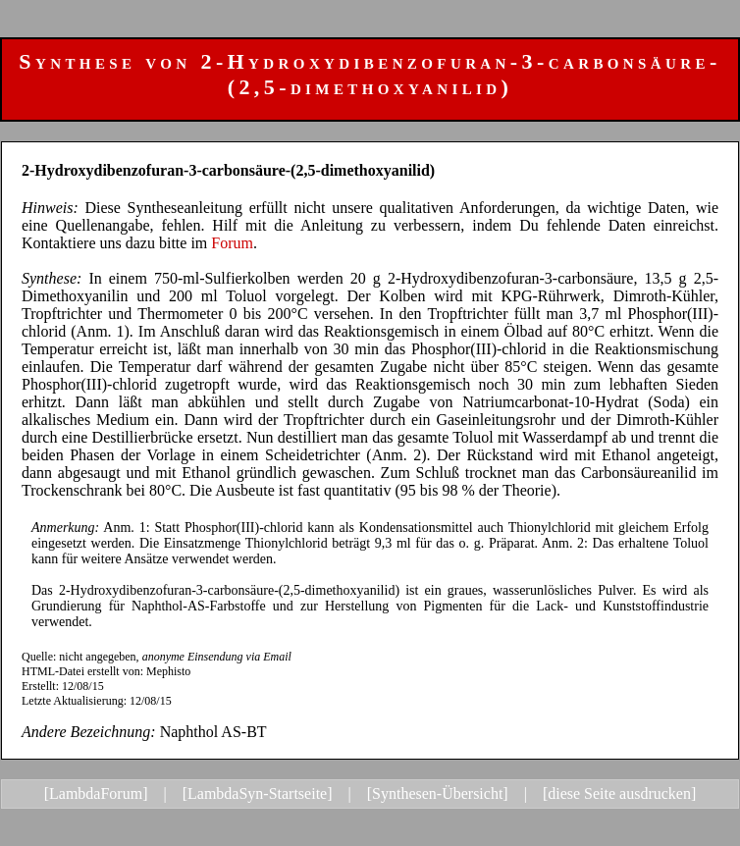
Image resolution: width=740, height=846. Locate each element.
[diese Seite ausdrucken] (619, 793)
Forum (232, 243)
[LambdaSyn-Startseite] (258, 793)
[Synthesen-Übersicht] (437, 793)
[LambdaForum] (96, 793)
